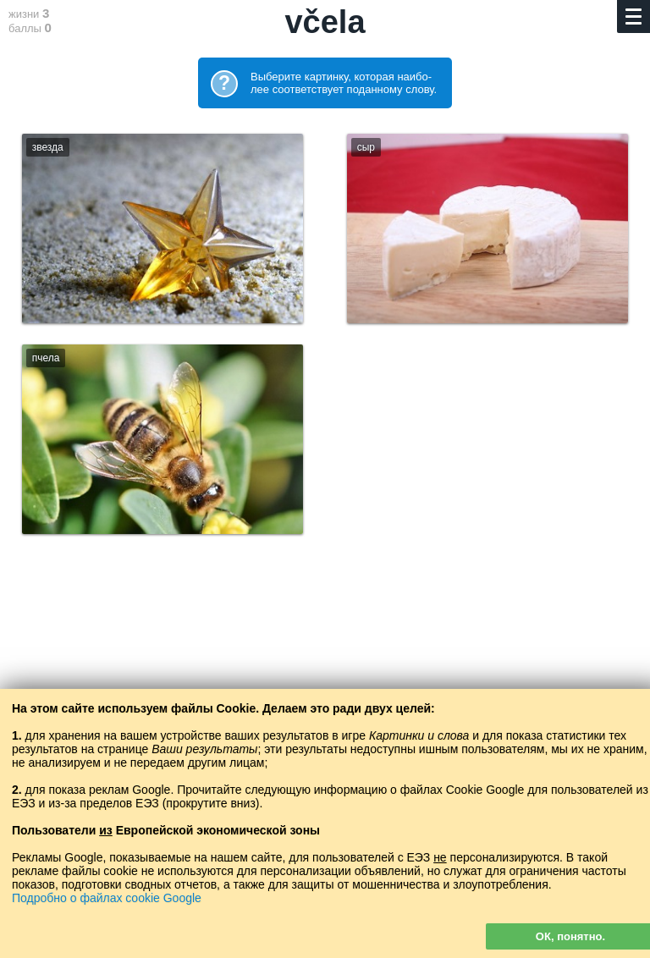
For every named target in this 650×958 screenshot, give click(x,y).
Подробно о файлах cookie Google (106, 898)
